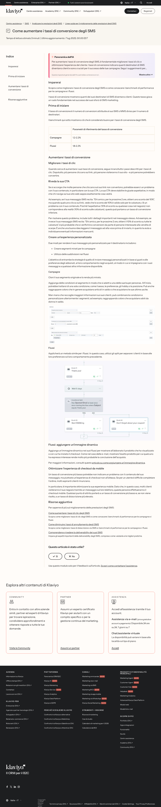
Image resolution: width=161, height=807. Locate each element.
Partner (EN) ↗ (54, 2)
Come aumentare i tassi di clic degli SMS (69, 513)
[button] (101, 326)
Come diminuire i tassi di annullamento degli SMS (73, 524)
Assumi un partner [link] (70, 648)
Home (8, 2)
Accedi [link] (115, 648)
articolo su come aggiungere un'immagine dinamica (118, 462)
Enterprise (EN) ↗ (38, 2)
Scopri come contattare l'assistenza (119, 565)
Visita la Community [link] (19, 648)
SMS (27, 23)
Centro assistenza (21, 2)
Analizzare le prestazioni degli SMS (47, 23)
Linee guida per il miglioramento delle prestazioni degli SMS (90, 23)
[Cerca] (141, 3)
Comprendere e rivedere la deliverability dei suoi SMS (75, 532)
